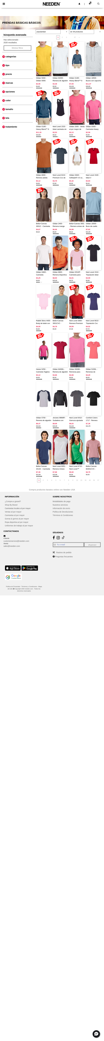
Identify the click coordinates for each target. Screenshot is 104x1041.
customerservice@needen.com (16, 541)
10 (77, 480)
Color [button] (8, 100)
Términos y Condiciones (29, 586)
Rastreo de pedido (63, 552)
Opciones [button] (10, 92)
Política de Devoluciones (63, 512)
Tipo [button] (7, 65)
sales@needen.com (12, 546)
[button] (79, 4)
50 (94, 480)
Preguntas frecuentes (64, 557)
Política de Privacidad (13, 586)
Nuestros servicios (60, 505)
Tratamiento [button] (11, 127)
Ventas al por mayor (13, 512)
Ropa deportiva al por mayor (16, 522)
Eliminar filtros (17, 48)
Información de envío (61, 508)
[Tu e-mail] (68, 544)
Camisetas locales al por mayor (18, 508)
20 (81, 480)
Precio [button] (9, 74)
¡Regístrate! (92, 545)
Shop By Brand (11, 505)
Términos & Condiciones (63, 515)
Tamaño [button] (9, 109)
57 (75, 37)
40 (90, 480)
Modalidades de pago (62, 501)
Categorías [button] (11, 56)
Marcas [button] (9, 83)
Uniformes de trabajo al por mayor (19, 526)
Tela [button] (7, 118)
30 (85, 480)
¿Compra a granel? (13, 501)
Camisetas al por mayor (15, 515)
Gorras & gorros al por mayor (17, 519)
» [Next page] (79, 37)
